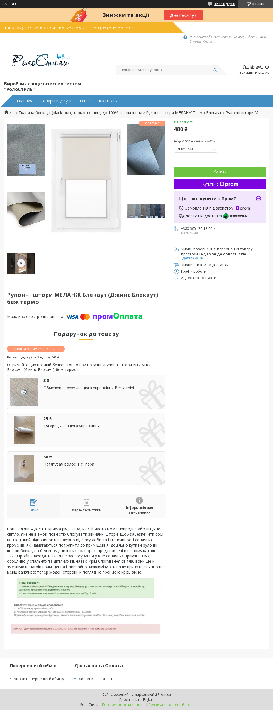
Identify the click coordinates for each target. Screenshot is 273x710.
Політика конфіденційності (170, 704)
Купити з (220, 184)
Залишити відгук (254, 72)
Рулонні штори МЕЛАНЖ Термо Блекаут (183, 112)
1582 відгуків (224, 3)
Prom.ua (164, 694)
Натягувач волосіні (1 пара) (69, 464)
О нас (85, 101)
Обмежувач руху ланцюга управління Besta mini (88, 387)
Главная (24, 101)
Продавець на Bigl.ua (136, 699)
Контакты (108, 101)
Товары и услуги (56, 101)
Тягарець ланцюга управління (71, 426)
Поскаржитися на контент (123, 704)
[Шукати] (214, 70)
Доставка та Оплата (97, 678)
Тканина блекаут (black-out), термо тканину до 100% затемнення (80, 112)
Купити (220, 171)
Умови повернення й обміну (39, 678)
